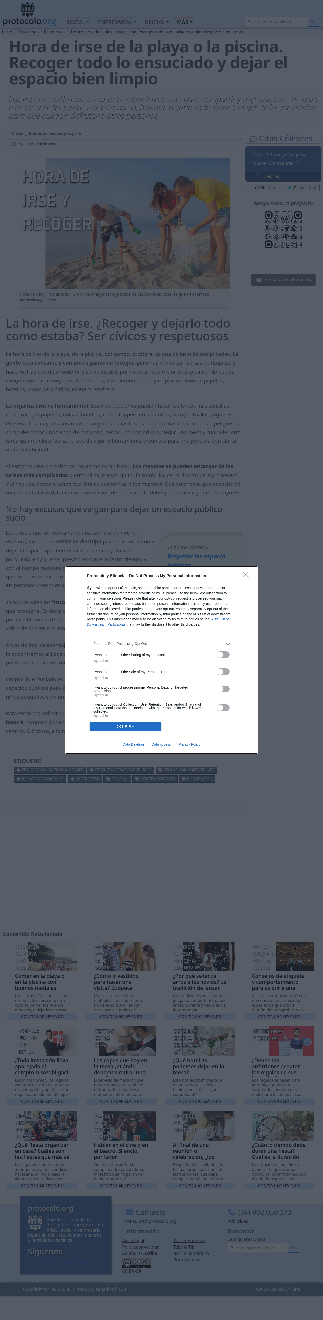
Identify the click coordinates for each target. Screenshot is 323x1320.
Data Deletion (133, 744)
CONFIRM (125, 726)
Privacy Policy (189, 744)
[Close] (247, 576)
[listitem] (161, 643)
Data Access (161, 744)
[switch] (223, 654)
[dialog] (161, 660)
